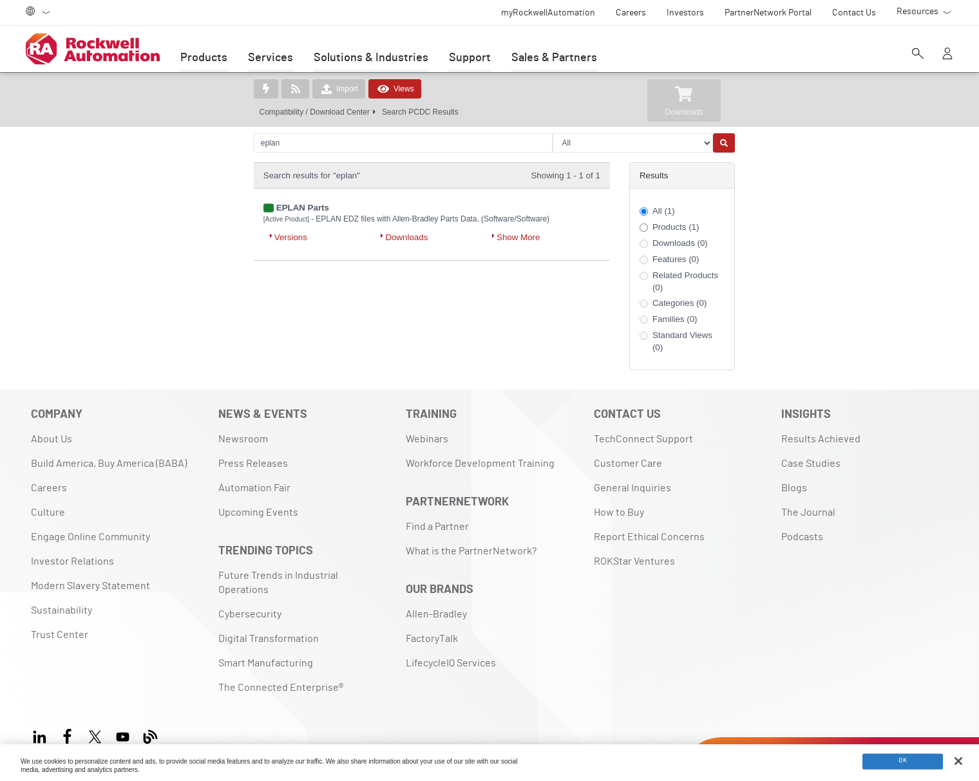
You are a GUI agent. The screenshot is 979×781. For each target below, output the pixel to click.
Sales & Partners (554, 58)
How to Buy (619, 512)
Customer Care (628, 463)
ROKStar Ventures (634, 561)
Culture (48, 512)
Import (338, 89)
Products (203, 58)
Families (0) (675, 319)
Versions (290, 237)
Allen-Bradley (436, 614)
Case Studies (811, 463)
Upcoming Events (258, 512)
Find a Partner (437, 527)
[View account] (947, 54)
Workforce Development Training (480, 463)
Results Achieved (820, 439)
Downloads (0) (680, 243)
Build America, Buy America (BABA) (109, 463)
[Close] (958, 761)
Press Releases (253, 463)
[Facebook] (67, 735)
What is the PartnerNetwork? (471, 551)
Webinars (427, 439)
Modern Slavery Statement (90, 586)
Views (394, 89)
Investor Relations (72, 561)
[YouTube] (123, 735)
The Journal (808, 512)
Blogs (794, 488)
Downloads (406, 237)
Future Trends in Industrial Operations (278, 582)
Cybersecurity (249, 614)
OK (902, 761)
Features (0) (675, 259)
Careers (49, 488)
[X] (95, 735)
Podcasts (802, 537)
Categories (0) (679, 303)
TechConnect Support (643, 439)
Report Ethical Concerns (649, 537)
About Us (51, 439)
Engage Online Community (90, 537)
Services (270, 58)
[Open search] (918, 54)
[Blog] (150, 735)
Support (470, 58)
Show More (518, 237)
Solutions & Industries (371, 58)
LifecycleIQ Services (451, 663)
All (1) (663, 211)
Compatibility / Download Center (315, 112)
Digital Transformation (268, 639)
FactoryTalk (432, 639)
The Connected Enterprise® (280, 687)
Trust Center (59, 635)
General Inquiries (632, 488)
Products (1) (675, 227)
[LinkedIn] (42, 735)
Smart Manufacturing (265, 663)
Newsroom (243, 439)
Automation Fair (254, 488)
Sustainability (61, 610)
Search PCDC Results (420, 112)
